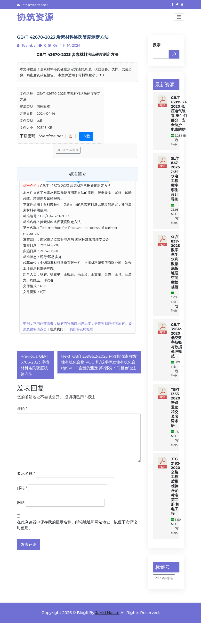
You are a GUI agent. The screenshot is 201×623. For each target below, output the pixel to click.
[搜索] (174, 54)
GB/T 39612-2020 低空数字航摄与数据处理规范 (177, 340)
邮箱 (22, 488)
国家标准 (43, 106)
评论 (22, 408)
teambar (29, 45)
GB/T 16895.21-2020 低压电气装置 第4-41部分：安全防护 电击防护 (179, 113)
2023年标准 (68, 150)
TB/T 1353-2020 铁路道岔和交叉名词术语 (175, 407)
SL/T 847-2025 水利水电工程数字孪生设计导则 (175, 178)
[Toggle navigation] (179, 17)
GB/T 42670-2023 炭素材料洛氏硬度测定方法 (77, 54)
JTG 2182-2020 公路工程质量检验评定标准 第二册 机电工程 (176, 486)
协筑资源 (35, 17)
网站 (21, 502)
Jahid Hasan (107, 612)
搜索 (157, 45)
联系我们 (56, 329)
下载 (86, 136)
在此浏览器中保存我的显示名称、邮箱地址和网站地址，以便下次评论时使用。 (77, 525)
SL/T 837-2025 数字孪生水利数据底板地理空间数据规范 (175, 262)
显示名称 (26, 473)
